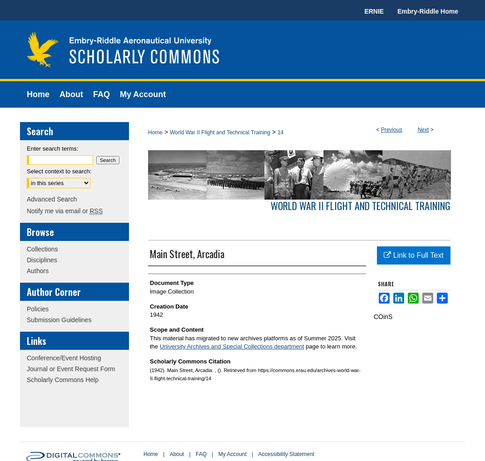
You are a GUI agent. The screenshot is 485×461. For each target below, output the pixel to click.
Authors (38, 271)
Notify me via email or (65, 211)
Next (423, 130)
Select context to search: (59, 171)
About (177, 454)
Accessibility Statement (286, 454)
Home (155, 132)
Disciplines (42, 260)
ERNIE (374, 11)
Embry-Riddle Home (427, 11)
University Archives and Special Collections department (232, 346)
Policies (38, 309)
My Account (232, 454)
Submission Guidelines (59, 320)
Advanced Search (52, 199)
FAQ (201, 454)
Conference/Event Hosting (64, 358)
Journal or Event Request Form (71, 369)
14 (280, 132)
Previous (391, 130)
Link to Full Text (413, 255)
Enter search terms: (52, 148)
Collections (42, 249)
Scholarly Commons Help (63, 379)
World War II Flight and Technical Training (220, 132)
